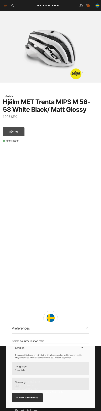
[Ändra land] (97, 5)
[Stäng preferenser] (87, 328)
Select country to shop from (28, 340)
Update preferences (27, 397)
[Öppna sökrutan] (13, 5)
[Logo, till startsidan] (48, 5)
